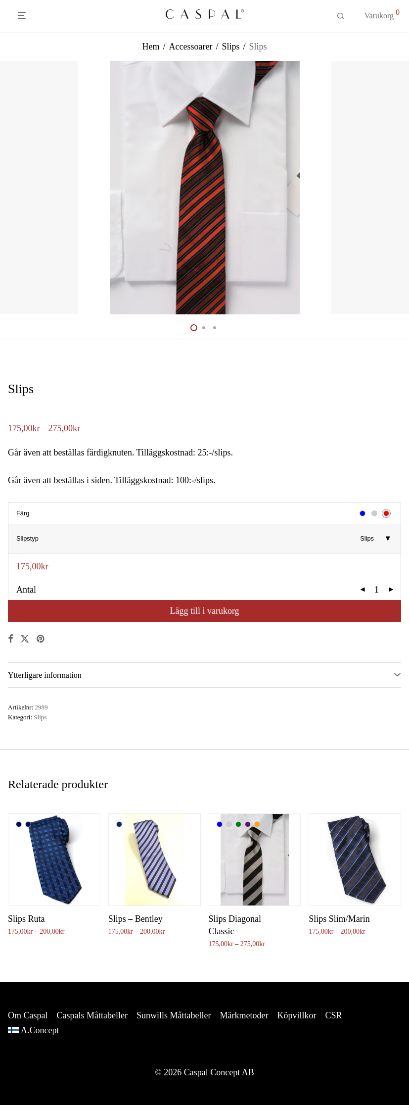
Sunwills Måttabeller (173, 1015)
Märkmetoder (244, 1015)
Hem (150, 46)
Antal (26, 590)
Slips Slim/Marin (339, 919)
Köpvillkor (296, 1015)
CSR (333, 1015)
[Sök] (341, 16)
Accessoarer (190, 46)
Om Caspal (28, 1015)
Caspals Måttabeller (92, 1015)
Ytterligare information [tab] (45, 675)
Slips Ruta (26, 919)
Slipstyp (27, 538)
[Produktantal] (376, 589)
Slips (230, 46)
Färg (22, 513)
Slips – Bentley (135, 919)
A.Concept (40, 1030)
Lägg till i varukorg (204, 611)
